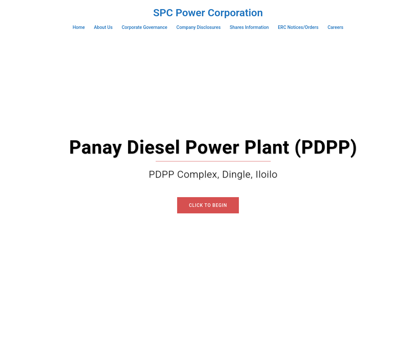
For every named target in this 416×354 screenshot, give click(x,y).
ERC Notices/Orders (298, 27)
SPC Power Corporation (208, 12)
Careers (336, 27)
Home (78, 27)
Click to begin (208, 205)
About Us (103, 27)
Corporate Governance (144, 27)
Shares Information (249, 27)
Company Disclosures (198, 27)
